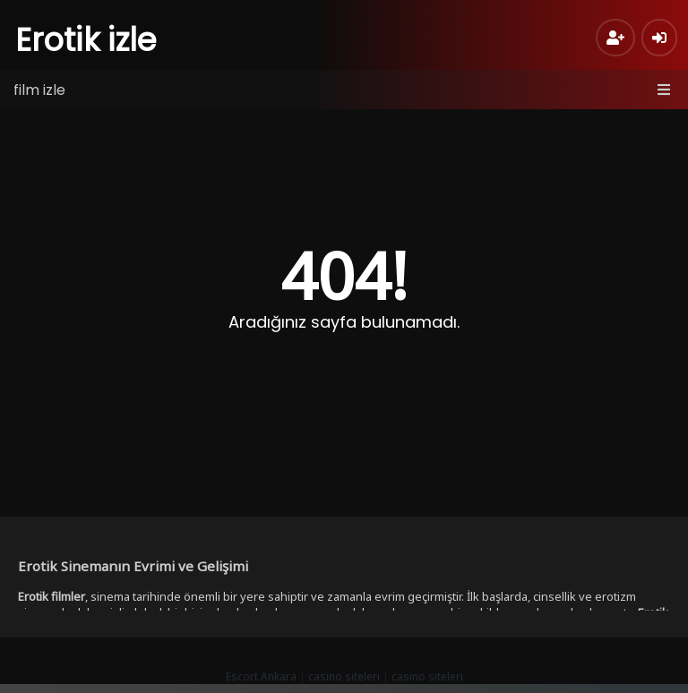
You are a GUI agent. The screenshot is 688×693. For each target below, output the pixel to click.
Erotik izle (86, 40)
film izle (39, 90)
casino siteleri (344, 676)
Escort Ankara (261, 676)
